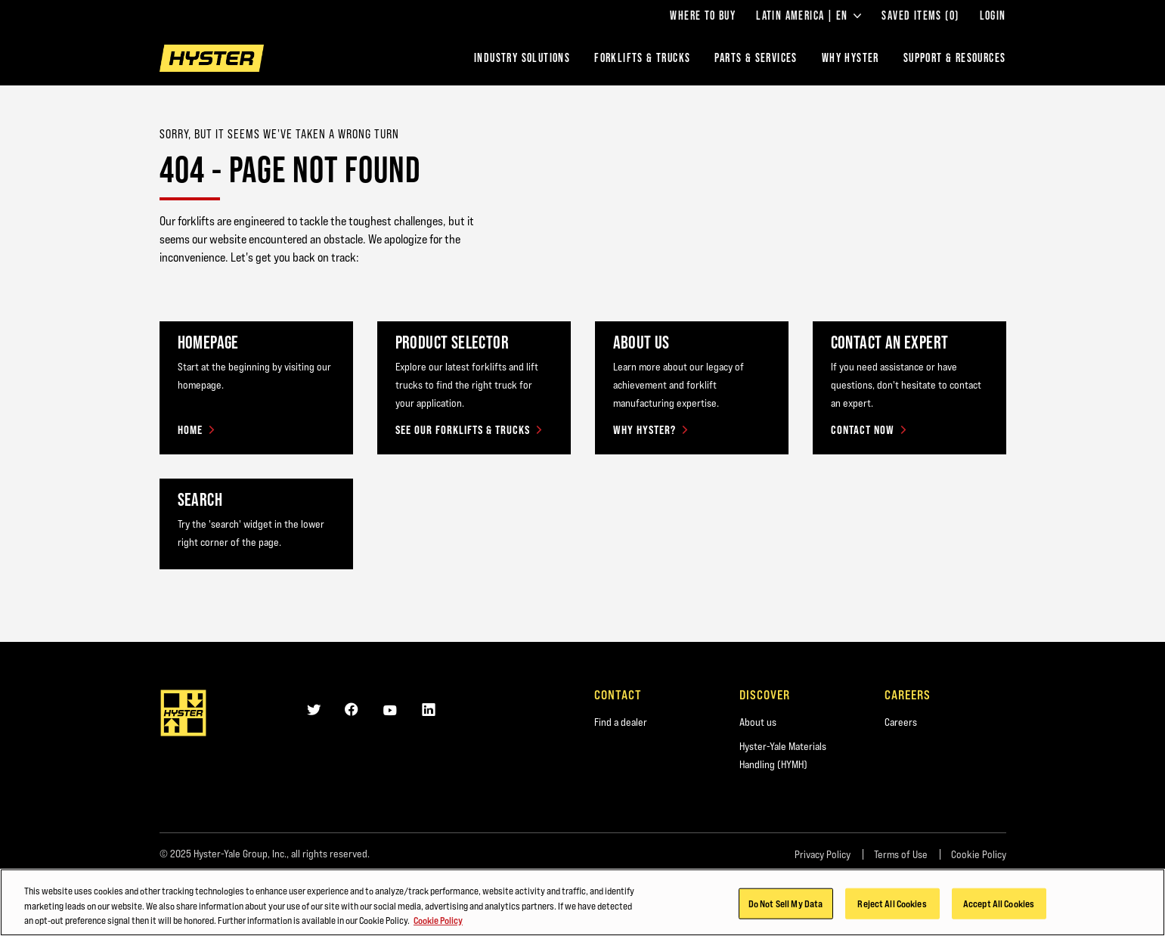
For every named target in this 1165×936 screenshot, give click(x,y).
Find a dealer (620, 722)
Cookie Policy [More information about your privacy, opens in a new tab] (438, 929)
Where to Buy (703, 16)
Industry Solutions (522, 58)
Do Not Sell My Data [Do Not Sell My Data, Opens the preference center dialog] (785, 912)
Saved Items (920, 16)
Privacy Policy (823, 854)
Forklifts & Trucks (642, 58)
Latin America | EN (808, 16)
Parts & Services (755, 58)
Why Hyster (850, 58)
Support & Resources (954, 58)
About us (757, 722)
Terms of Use (901, 854)
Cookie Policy (978, 854)
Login (993, 16)
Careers (901, 722)
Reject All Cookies (891, 912)
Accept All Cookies (998, 912)
